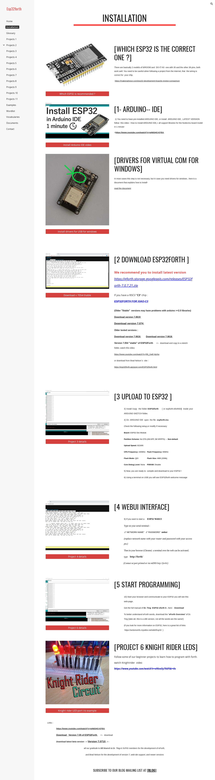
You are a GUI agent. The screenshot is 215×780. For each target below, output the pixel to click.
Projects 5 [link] (11, 63)
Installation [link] (12, 27)
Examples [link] (11, 105)
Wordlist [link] (10, 111)
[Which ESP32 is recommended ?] (77, 94)
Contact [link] (10, 128)
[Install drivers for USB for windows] (77, 231)
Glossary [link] (10, 33)
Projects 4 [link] (11, 57)
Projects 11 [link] (12, 98)
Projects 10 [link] (12, 92)
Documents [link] (12, 122)
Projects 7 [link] (11, 75)
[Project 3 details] (77, 442)
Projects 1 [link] (11, 39)
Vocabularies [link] (13, 116)
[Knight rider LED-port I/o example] (77, 710)
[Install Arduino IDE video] (77, 145)
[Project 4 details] (77, 556)
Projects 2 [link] (11, 45)
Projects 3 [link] (11, 51)
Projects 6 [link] (11, 69)
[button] (211, 4)
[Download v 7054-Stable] (77, 295)
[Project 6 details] (77, 628)
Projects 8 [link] (11, 81)
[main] (125, 19)
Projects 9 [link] (11, 87)
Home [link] (9, 21)
